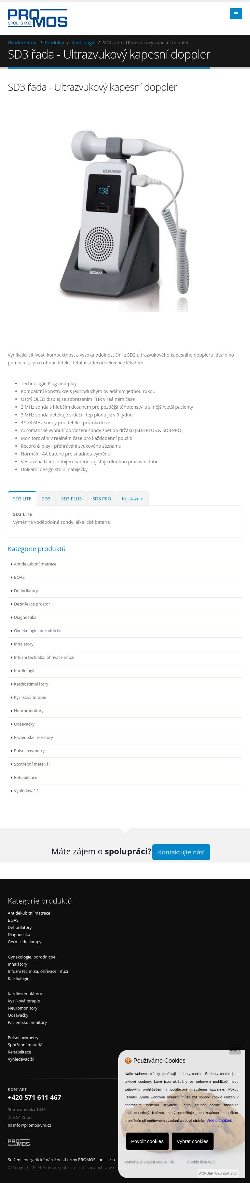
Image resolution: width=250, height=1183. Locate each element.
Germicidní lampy (24, 942)
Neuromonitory (29, 711)
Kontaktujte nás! (181, 852)
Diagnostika (25, 617)
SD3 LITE (22, 499)
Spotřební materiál (32, 764)
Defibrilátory (26, 590)
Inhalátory (24, 644)
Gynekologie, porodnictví (37, 630)
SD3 (46, 499)
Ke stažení (133, 499)
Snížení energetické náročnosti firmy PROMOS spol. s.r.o (61, 1160)
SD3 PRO (101, 499)
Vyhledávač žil (27, 791)
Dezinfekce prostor (32, 604)
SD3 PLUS (71, 499)
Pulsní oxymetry (29, 751)
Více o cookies (219, 1120)
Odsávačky (24, 724)
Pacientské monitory (33, 737)
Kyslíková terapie (30, 697)
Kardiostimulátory (31, 684)
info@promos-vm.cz (32, 1125)
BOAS (19, 577)
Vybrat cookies (193, 1141)
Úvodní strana (22, 42)
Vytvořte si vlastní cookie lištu (150, 1162)
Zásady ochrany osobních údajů (112, 1167)
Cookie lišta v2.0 (201, 1162)
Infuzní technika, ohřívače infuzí (44, 657)
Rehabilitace (25, 777)
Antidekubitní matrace (35, 564)
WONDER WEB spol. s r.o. (218, 1173)
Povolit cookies (147, 1141)
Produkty (54, 42)
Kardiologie (83, 42)
